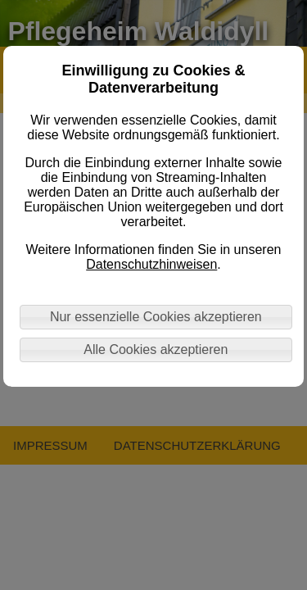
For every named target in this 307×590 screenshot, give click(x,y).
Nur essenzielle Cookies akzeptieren (156, 317)
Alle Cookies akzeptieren (156, 349)
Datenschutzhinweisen (151, 264)
